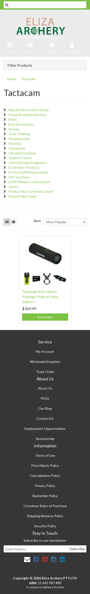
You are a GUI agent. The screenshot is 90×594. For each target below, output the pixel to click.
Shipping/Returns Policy (45, 516)
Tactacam (28, 79)
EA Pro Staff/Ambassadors (28, 172)
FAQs (45, 398)
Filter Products (19, 65)
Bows (12, 119)
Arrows (13, 129)
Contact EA (45, 418)
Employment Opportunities (45, 428)
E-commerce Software (40, 587)
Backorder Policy (45, 496)
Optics (13, 187)
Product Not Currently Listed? (31, 191)
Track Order (45, 372)
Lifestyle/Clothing (22, 153)
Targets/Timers (20, 158)
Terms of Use (45, 455)
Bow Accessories (21, 124)
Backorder (45, 317)
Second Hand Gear (22, 196)
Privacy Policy (45, 486)
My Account (45, 351)
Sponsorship (45, 439)
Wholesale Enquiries (45, 362)
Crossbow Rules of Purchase (45, 506)
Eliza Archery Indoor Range (28, 110)
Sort (37, 221)
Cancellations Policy (45, 476)
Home (11, 79)
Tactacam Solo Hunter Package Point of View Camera (40, 296)
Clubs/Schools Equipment (27, 163)
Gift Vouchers (19, 177)
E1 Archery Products (24, 167)
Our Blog (45, 408)
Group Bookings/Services (27, 115)
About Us (45, 388)
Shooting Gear (19, 139)
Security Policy (45, 526)
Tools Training (19, 134)
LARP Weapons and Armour (29, 182)
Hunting (14, 143)
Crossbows (16, 148)
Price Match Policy (45, 465)
